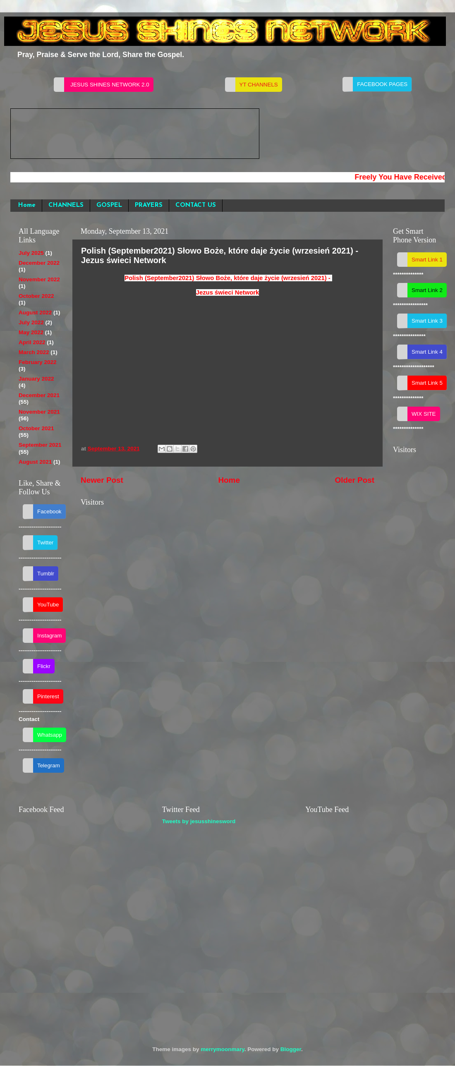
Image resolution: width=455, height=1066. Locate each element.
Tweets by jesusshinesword (199, 821)
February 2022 (38, 362)
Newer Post (102, 480)
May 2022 (31, 332)
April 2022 (32, 342)
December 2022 (39, 263)
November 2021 (39, 412)
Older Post (354, 480)
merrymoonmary (222, 1049)
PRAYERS (149, 205)
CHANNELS (66, 205)
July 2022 (31, 322)
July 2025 (31, 253)
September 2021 (40, 445)
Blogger (290, 1049)
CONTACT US (195, 205)
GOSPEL (109, 205)
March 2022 (34, 352)
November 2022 (39, 279)
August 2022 (35, 312)
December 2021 (39, 395)
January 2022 (36, 379)
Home (27, 205)
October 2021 (36, 428)
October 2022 (36, 296)
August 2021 (35, 462)
